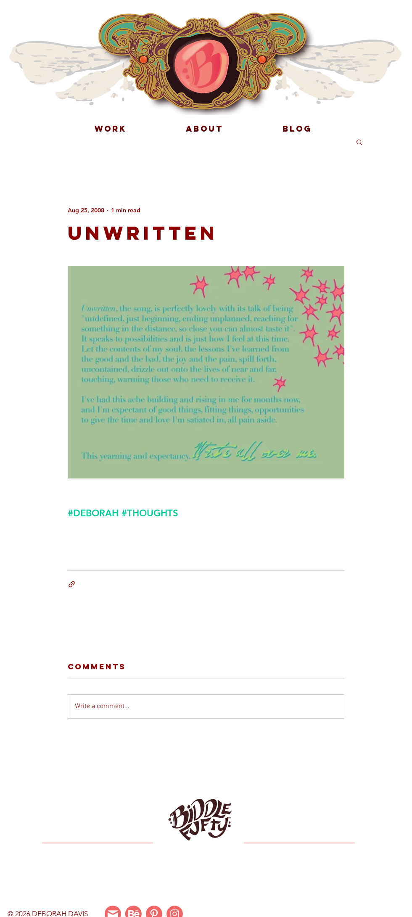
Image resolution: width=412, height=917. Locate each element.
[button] (359, 141)
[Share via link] (72, 584)
